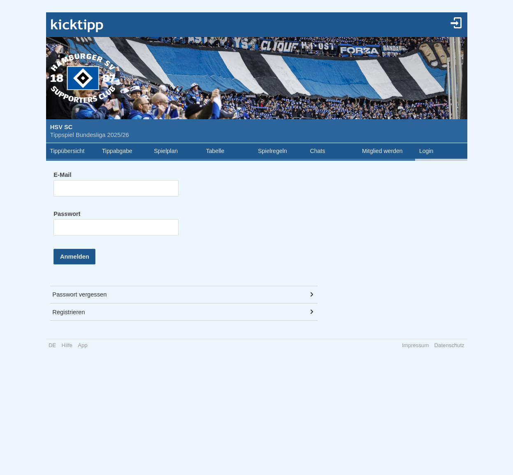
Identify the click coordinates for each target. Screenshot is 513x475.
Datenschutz (449, 345)
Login (426, 151)
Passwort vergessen (79, 294)
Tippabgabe (117, 151)
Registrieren (68, 312)
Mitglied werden (382, 151)
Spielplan (166, 151)
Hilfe (67, 345)
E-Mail (62, 174)
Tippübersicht (67, 151)
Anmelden (74, 256)
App (82, 345)
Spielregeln (272, 151)
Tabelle (215, 151)
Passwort (66, 214)
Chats (317, 151)
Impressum (415, 345)
